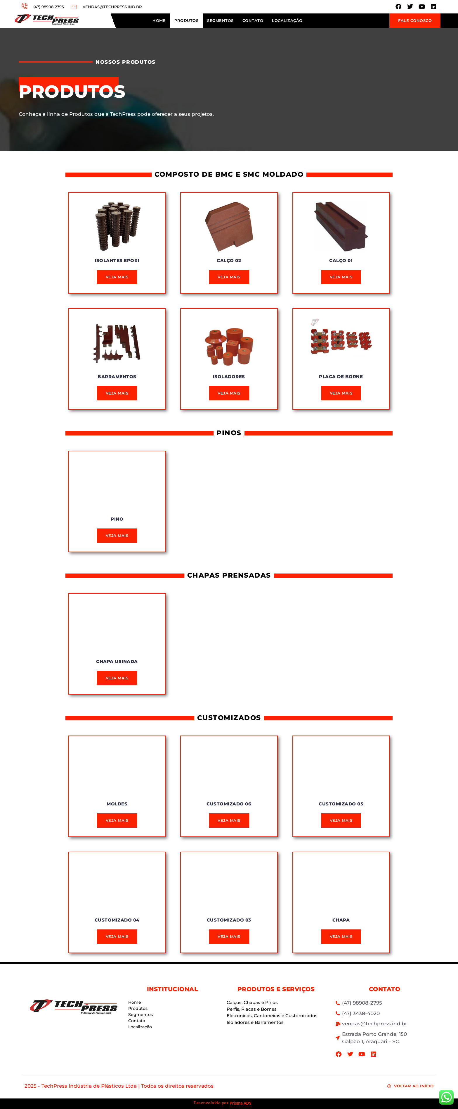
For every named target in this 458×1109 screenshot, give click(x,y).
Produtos (186, 20)
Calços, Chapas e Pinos (252, 1002)
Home (159, 20)
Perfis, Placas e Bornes (252, 1009)
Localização (287, 20)
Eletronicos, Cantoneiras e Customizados (272, 1015)
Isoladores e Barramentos (255, 1022)
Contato (252, 20)
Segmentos (220, 20)
